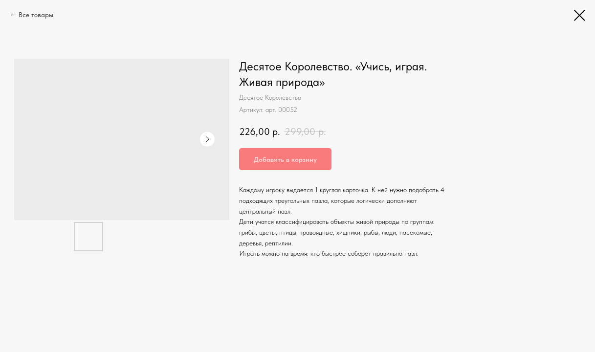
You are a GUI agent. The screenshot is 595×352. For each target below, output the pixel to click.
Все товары (36, 15)
